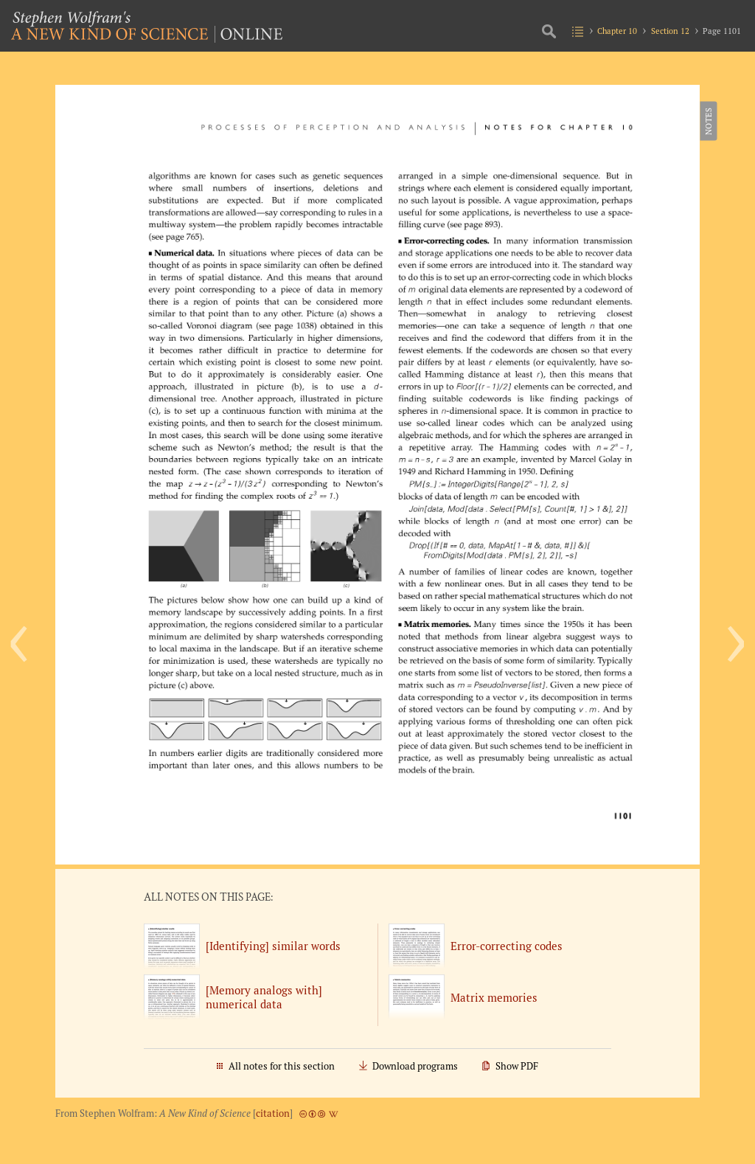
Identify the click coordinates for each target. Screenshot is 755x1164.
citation (273, 1113)
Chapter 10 (617, 30)
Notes (707, 121)
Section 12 (670, 30)
